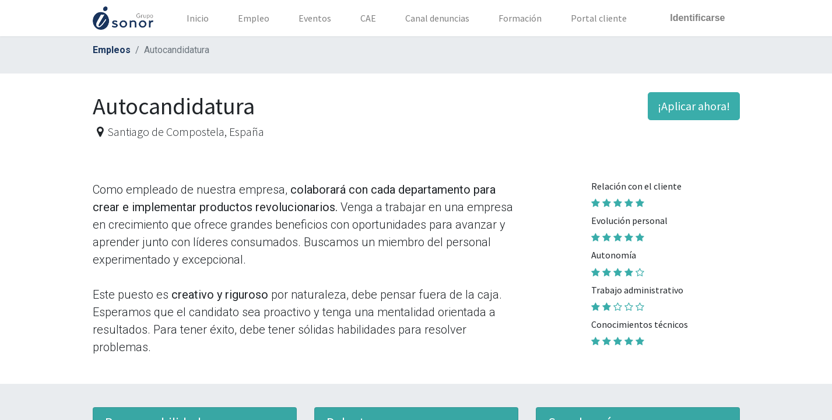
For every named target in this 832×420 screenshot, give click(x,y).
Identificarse (697, 18)
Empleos (112, 49)
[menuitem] (197, 18)
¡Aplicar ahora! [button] (694, 106)
